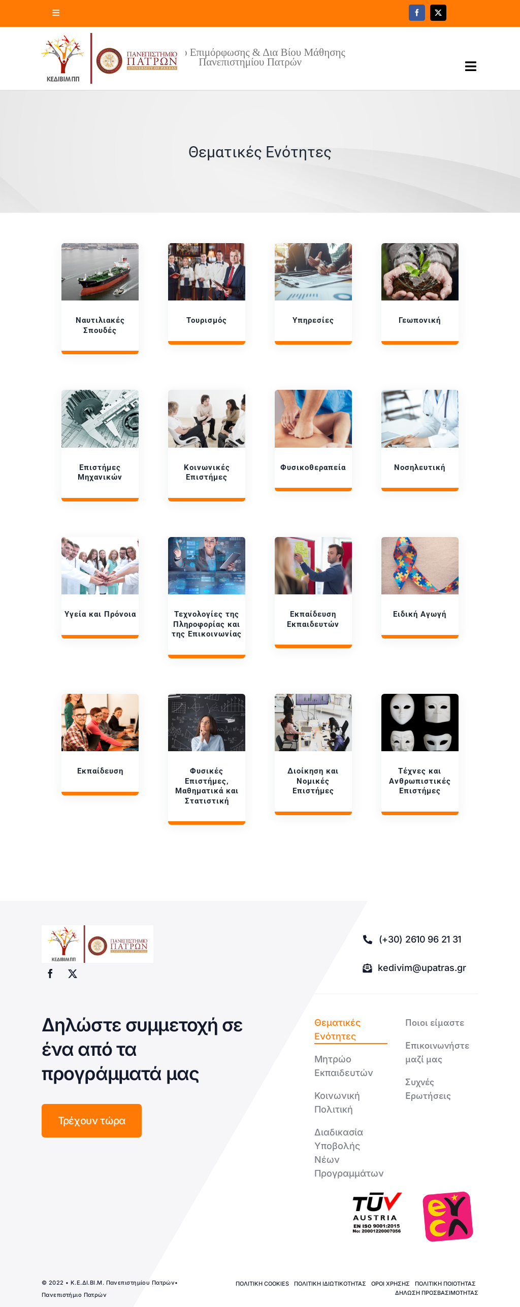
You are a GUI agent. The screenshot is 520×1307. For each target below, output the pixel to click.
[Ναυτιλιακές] (99, 298)
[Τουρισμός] (206, 294)
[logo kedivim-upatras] (109, 58)
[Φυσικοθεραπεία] (313, 440)
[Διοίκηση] (313, 754)
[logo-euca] (447, 1216)
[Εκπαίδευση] (313, 592)
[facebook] (417, 13)
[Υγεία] (99, 588)
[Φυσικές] (206, 759)
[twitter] (438, 13)
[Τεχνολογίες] (206, 597)
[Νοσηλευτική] (419, 440)
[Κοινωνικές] (206, 445)
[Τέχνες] (419, 754)
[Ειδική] (419, 588)
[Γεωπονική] (419, 294)
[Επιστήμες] (99, 445)
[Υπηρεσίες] (313, 294)
